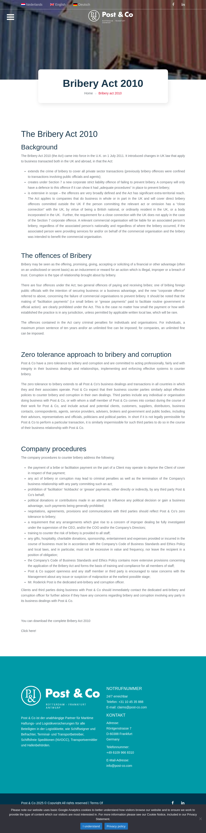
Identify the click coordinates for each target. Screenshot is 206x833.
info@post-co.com (119, 766)
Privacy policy (116, 826)
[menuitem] (32, 4)
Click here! (28, 631)
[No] (200, 818)
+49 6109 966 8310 (120, 752)
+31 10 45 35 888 (130, 702)
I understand (91, 826)
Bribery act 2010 (110, 93)
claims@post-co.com (132, 707)
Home (88, 93)
